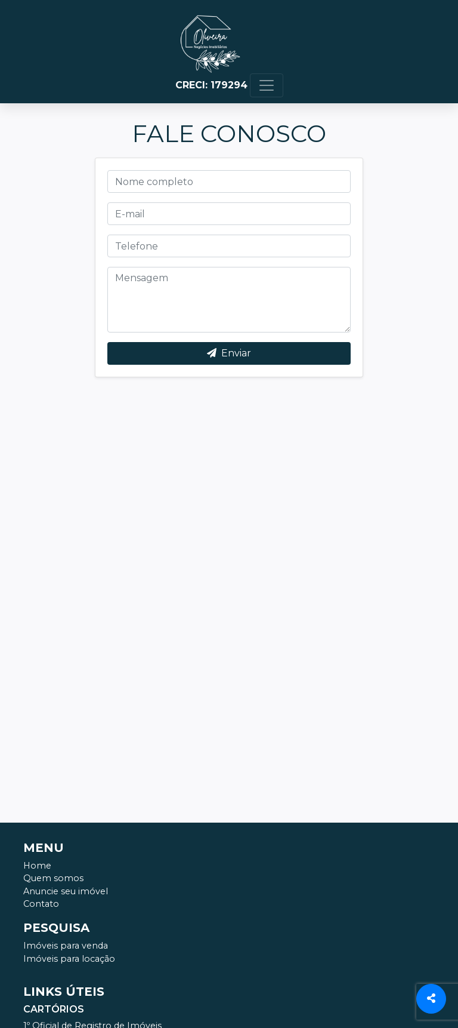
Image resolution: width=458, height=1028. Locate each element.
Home (37, 865)
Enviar (229, 353)
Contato (41, 903)
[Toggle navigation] (266, 85)
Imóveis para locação (69, 958)
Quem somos (53, 878)
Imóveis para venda (65, 945)
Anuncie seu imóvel (65, 891)
